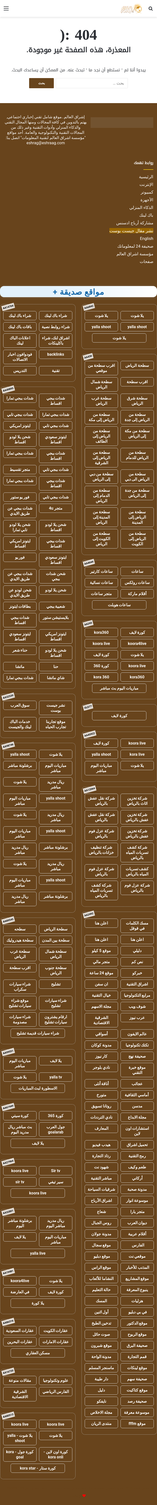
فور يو (20, 557)
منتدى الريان (101, 1423)
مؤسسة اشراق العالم (135, 253)
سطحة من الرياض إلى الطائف (101, 436)
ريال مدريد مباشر (55, 784)
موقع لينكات (137, 1367)
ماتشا (19, 666)
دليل (101, 1390)
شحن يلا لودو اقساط (19, 439)
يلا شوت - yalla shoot (20, 1438)
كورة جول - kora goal (20, 1454)
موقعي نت (137, 1256)
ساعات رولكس (137, 582)
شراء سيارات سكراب (20, 987)
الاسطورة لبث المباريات (38, 1088)
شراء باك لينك (55, 315)
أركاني (137, 1178)
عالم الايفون (137, 1034)
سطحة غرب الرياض (101, 401)
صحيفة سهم (137, 1379)
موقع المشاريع (137, 1278)
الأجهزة (146, 199)
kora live (137, 754)
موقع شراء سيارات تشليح (20, 1003)
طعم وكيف (137, 1167)
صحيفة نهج (137, 1056)
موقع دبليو (101, 1256)
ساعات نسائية (101, 582)
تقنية (55, 370)
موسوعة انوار (137, 1200)
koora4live (137, 643)
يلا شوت (137, 315)
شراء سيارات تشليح (56, 1003)
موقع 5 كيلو (101, 950)
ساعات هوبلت (119, 605)
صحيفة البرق (137, 1345)
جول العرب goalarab (55, 1129)
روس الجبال (101, 1222)
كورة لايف (137, 632)
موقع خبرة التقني (137, 1070)
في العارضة (20, 1292)
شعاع (101, 1211)
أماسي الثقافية (137, 1095)
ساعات (137, 571)
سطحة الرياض (137, 365)
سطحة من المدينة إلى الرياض (101, 517)
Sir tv (55, 1170)
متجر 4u (55, 508)
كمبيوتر (147, 192)
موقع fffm (137, 1423)
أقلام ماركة (137, 593)
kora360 (101, 632)
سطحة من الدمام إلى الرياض (101, 495)
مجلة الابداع (137, 1117)
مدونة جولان (101, 1234)
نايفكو (101, 1401)
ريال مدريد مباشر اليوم (55, 1223)
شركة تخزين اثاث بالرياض (137, 801)
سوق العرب (20, 705)
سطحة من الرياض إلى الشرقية (101, 457)
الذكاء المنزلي (141, 207)
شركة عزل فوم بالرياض (101, 834)
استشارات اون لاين (137, 1131)
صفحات (146, 261)
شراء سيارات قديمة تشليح (38, 1033)
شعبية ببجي (55, 606)
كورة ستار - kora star (38, 1468)
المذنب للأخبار (137, 1267)
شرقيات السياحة (101, 1189)
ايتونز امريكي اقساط (20, 544)
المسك (101, 1301)
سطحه (19, 929)
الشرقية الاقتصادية (101, 1020)
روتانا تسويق (101, 1106)
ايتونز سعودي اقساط (55, 439)
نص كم (137, 961)
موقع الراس (101, 1267)
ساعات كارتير (101, 571)
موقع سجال (101, 1245)
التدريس (20, 370)
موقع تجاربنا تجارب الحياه (55, 724)
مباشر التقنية (101, 1178)
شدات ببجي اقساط (55, 401)
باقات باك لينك (20, 326)
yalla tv (55, 1077)
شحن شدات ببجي (55, 576)
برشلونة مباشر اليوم (20, 1223)
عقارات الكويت (55, 1330)
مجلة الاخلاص (101, 1412)
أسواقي (101, 1034)
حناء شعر (20, 650)
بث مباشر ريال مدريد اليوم (20, 1129)
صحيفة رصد (137, 1401)
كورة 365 (56, 1115)
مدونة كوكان (101, 1045)
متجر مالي (101, 961)
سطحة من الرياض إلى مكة (101, 417)
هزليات (137, 1301)
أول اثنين (101, 1312)
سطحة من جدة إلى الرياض (137, 493)
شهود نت (101, 1167)
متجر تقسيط (20, 469)
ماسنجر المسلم (101, 1367)
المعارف (101, 1128)
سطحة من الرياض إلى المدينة (137, 517)
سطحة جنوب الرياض (55, 970)
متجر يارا (137, 1211)
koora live (101, 643)
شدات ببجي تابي (20, 414)
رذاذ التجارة (101, 1156)
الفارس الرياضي (55, 1391)
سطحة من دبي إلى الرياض (101, 477)
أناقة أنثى (101, 1083)
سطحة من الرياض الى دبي (137, 477)
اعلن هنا (101, 923)
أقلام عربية (137, 1234)
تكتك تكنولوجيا (137, 1045)
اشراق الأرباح (101, 1200)
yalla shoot (137, 326)
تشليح (55, 984)
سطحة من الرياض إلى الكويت (137, 538)
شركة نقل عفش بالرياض (101, 801)
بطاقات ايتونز (20, 606)
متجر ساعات (101, 593)
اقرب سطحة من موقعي (101, 368)
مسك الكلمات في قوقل (137, 926)
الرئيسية (146, 176)
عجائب (137, 1083)
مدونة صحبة (137, 1189)
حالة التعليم (101, 1289)
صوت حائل (101, 1334)
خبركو (137, 973)
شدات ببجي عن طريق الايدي (20, 511)
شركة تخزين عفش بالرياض (137, 817)
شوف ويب (137, 1006)
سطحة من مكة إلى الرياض (137, 433)
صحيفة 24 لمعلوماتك (135, 246)
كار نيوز (101, 1056)
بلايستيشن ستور (56, 617)
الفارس (137, 1245)
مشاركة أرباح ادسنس (134, 222)
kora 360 (101, 677)
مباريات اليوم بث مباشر (119, 688)
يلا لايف (56, 1060)
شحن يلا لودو (55, 590)
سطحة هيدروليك (19, 940)
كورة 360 (101, 666)
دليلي (137, 950)
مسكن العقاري (38, 1353)
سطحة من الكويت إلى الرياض (101, 538)
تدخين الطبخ (101, 1323)
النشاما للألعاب (101, 1278)
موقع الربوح (137, 1334)
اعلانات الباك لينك (20, 341)
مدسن (137, 1106)
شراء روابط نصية (56, 326)
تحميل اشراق (137, 1144)
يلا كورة (38, 1303)
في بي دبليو (137, 1312)
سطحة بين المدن (56, 940)
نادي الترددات (101, 1117)
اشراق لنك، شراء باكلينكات (56, 341)
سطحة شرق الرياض (137, 401)
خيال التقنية (101, 995)
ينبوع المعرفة (137, 1289)
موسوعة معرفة (137, 1412)
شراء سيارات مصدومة (20, 1019)
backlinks (55, 354)
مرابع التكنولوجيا (137, 995)
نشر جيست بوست (55, 708)
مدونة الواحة (101, 1356)
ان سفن (101, 984)
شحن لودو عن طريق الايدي (19, 593)
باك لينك (146, 215)
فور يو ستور (20, 497)
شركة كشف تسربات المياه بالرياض (137, 852)
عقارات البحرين (20, 1341)
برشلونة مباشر (20, 765)
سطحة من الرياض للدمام (137, 455)
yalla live (38, 1253)
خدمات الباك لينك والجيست (20, 724)
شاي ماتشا (56, 677)
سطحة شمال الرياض (101, 384)
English (146, 238)
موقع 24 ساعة (101, 973)
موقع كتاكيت (137, 1390)
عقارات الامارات (55, 1341)
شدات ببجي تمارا (20, 398)
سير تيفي (55, 1182)
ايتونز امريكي (20, 425)
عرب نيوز (137, 1017)
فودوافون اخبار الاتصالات (20, 357)
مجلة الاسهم (101, 1006)
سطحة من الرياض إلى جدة (137, 417)
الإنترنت (146, 184)
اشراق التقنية (137, 984)
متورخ (101, 1095)
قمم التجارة (137, 1356)
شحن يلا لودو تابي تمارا (19, 527)
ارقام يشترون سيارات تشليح (55, 1019)
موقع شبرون (101, 1345)
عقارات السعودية (20, 1330)
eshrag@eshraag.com (45, 143)
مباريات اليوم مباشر (101, 768)
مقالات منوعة (20, 1380)
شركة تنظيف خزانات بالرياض (101, 850)
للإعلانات (76, 1496)
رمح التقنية (137, 1156)
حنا (55, 666)
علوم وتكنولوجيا (56, 1380)
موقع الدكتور (137, 1323)
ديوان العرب (137, 1222)
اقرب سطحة (137, 381)
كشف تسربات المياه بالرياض (137, 871)
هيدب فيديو (101, 1144)
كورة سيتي (20, 1115)
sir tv (20, 1182)
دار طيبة (101, 1379)
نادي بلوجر (101, 1067)
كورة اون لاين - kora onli (55, 1454)
